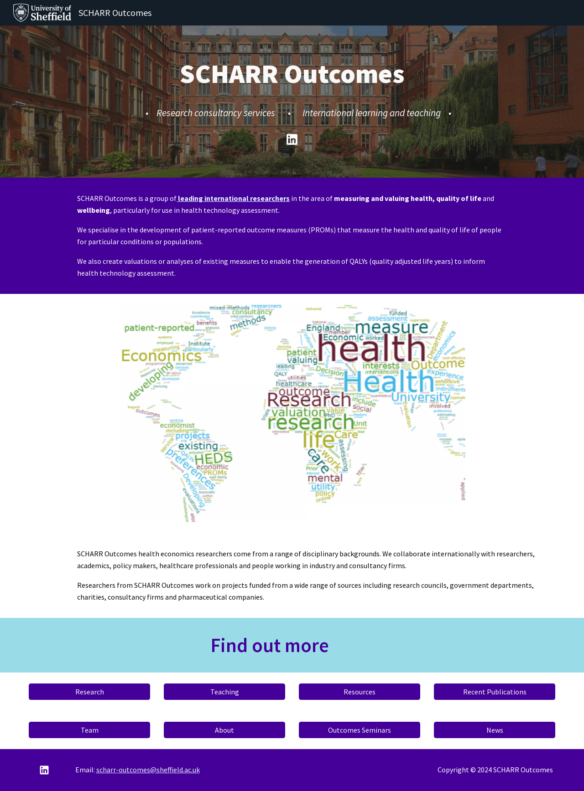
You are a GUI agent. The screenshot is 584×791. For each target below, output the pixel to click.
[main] (292, 89)
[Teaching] (224, 692)
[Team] (89, 730)
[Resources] (359, 692)
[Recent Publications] (494, 692)
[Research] (89, 692)
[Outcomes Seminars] (359, 730)
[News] (494, 730)
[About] (224, 730)
